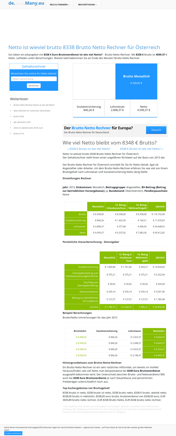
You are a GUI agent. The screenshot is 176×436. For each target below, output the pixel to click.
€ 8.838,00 (81, 355)
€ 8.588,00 (81, 349)
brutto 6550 (19, 116)
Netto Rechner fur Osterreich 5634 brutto (32, 110)
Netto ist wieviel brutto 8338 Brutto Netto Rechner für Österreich (84, 47)
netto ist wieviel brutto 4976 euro (28, 128)
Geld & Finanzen (59, 4)
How (26, 3)
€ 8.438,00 (81, 343)
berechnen (34, 85)
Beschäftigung (87, 4)
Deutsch (156, 130)
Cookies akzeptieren (13, 433)
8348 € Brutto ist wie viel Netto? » (141, 149)
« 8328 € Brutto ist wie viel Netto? (89, 149)
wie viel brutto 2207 (22, 122)
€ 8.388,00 (81, 337)
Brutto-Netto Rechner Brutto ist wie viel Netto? (34, 105)
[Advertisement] (88, 24)
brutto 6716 (19, 133)
